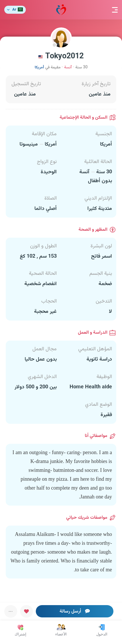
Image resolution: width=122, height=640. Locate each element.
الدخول (101, 630)
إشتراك (20, 630)
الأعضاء (61, 630)
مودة (61, 9)
